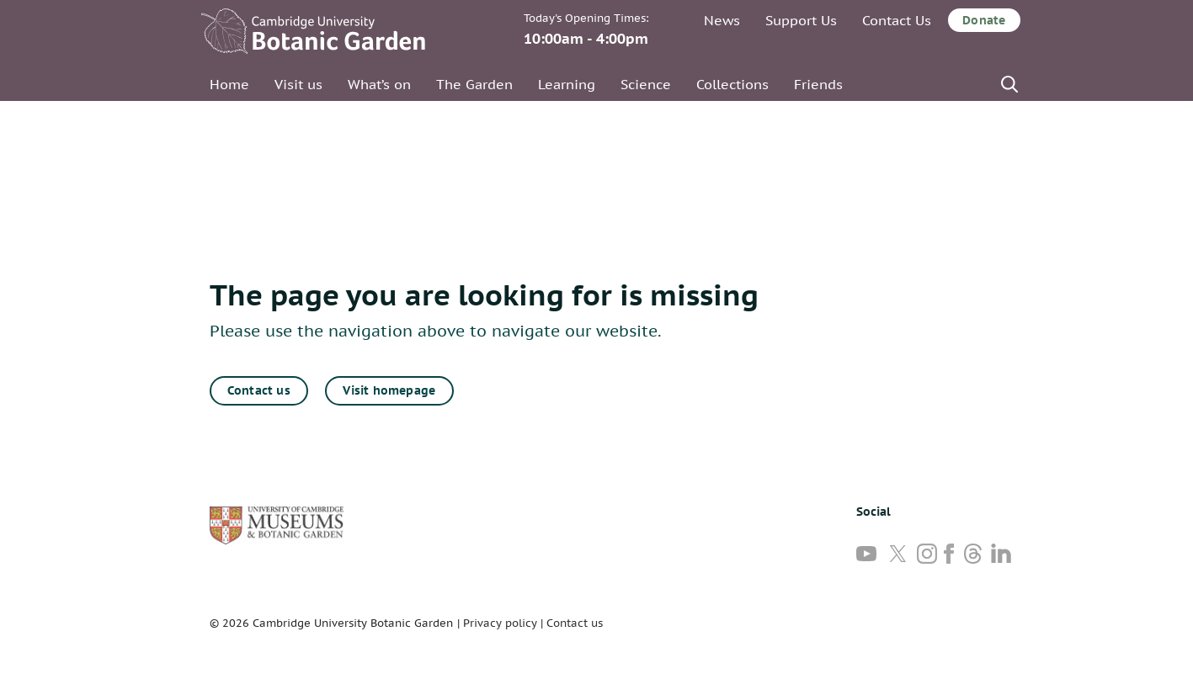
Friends (818, 84)
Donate (983, 20)
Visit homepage (389, 390)
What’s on (379, 84)
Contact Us (896, 20)
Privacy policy (500, 623)
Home (229, 84)
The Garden (474, 84)
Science (645, 84)
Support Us (801, 20)
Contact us (258, 390)
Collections (732, 84)
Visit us (298, 84)
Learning (566, 84)
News (722, 20)
